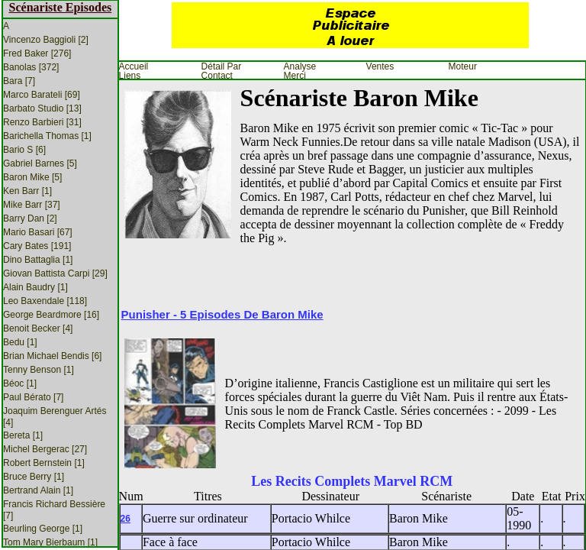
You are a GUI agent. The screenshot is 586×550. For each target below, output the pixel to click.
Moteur (463, 66)
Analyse (300, 66)
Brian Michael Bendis (52, 356)
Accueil (134, 66)
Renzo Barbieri (42, 122)
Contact (217, 75)
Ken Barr (27, 191)
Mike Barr (31, 204)
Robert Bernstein (44, 463)
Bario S (24, 149)
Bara (19, 81)
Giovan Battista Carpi (55, 273)
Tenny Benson (38, 369)
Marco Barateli (41, 94)
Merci (295, 75)
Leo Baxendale (45, 301)
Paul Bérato (33, 397)
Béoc (20, 383)
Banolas (31, 67)
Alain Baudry (35, 287)
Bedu (20, 342)
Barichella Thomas (47, 136)
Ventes (380, 66)
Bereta (23, 435)
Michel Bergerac (45, 449)
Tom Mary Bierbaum (50, 542)
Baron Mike (32, 177)
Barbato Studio (42, 108)
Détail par (221, 66)
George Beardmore (51, 314)
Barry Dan (30, 218)
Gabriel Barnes (40, 163)
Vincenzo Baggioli (46, 39)
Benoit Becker (37, 328)
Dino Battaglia (37, 259)
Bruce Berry (33, 476)
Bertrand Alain (38, 490)
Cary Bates (37, 246)
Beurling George (42, 528)
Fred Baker (37, 53)
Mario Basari (37, 232)
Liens (130, 75)
